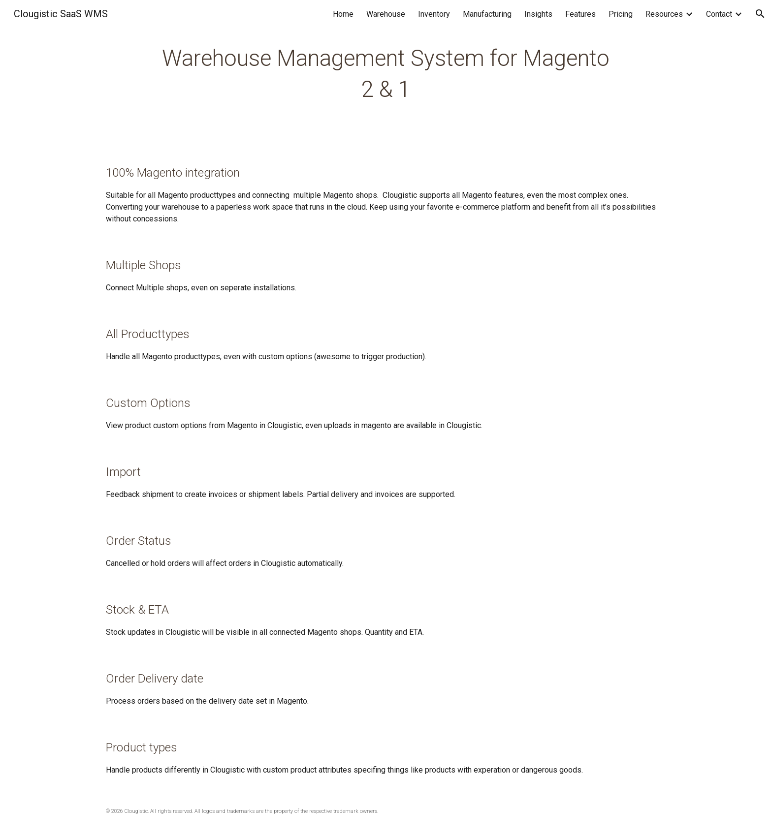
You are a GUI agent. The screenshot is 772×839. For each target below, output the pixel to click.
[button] (760, 14)
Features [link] (580, 14)
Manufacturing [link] (487, 14)
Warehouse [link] (385, 14)
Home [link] (343, 14)
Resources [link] (664, 14)
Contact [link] (719, 14)
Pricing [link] (621, 14)
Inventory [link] (434, 14)
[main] (385, 74)
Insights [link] (538, 14)
